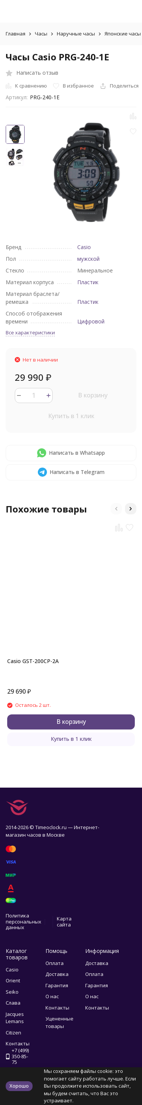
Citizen (13, 1032)
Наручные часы (76, 33)
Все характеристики (30, 332)
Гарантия (56, 985)
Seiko (12, 991)
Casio (84, 247)
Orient (13, 980)
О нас (52, 996)
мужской (88, 258)
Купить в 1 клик (71, 416)
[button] (116, 508)
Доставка (57, 974)
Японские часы (123, 33)
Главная (15, 33)
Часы (41, 33)
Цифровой (91, 321)
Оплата (54, 963)
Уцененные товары (59, 1022)
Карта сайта (64, 921)
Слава (13, 1002)
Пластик (87, 282)
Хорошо (19, 1085)
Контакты (57, 1007)
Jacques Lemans (15, 1018)
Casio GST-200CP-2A (33, 661)
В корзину (93, 395)
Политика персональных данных (23, 921)
